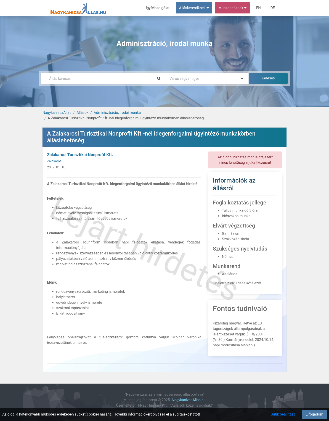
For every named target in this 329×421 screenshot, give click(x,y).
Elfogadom (314, 414)
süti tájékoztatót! (186, 414)
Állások (82, 112)
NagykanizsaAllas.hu (189, 400)
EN (258, 8)
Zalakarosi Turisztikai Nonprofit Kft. (80, 154)
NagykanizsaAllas (56, 112)
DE (272, 8)
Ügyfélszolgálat (156, 8)
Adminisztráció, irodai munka (117, 112)
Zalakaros (54, 161)
